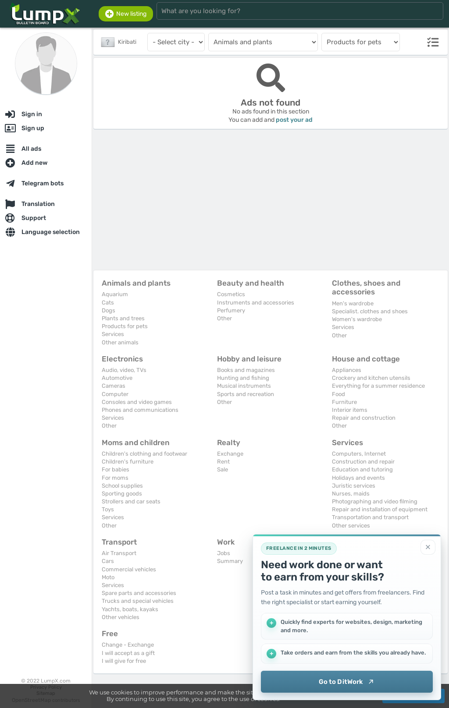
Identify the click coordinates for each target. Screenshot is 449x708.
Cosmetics (231, 294)
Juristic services (353, 485)
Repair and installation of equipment (380, 509)
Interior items (349, 410)
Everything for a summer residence (378, 385)
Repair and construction (364, 417)
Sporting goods (122, 493)
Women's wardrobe (357, 319)
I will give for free (124, 661)
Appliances (346, 370)
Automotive (117, 378)
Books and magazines (246, 370)
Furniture (344, 402)
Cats (108, 302)
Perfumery (231, 310)
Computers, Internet (359, 453)
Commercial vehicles (129, 569)
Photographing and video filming (374, 501)
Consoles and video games (137, 402)
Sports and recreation (245, 394)
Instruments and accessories (255, 302)
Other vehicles (120, 617)
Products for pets (125, 326)
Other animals (120, 342)
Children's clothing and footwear (144, 453)
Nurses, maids (351, 493)
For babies (115, 469)
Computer (115, 394)
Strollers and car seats (131, 501)
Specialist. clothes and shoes (370, 311)
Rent (223, 461)
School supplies (122, 485)
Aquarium (115, 294)
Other (224, 318)
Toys (108, 509)
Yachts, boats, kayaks (130, 609)
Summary (230, 561)
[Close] (427, 547)
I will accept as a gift (128, 653)
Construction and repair (363, 461)
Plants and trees (123, 318)
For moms (115, 477)
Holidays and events (358, 477)
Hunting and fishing (243, 378)
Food (338, 394)
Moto (108, 577)
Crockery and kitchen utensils (371, 378)
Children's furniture (127, 461)
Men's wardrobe (353, 303)
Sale (222, 469)
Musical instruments (244, 385)
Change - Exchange (128, 644)
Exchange (230, 453)
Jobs (223, 553)
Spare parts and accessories (139, 593)
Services (113, 334)
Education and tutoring (362, 469)
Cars (108, 561)
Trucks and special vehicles (138, 601)
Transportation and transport (370, 517)
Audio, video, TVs (124, 370)
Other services (351, 525)
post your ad (294, 120)
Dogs (108, 310)
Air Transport (119, 553)
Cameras (113, 385)
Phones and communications (140, 410)
